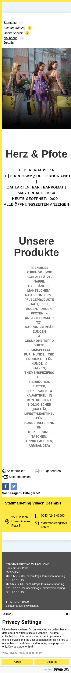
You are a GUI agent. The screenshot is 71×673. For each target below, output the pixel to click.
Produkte (34, 359)
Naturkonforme (39, 295)
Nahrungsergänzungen (39, 329)
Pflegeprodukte (39, 300)
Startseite (10, 22)
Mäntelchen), (39, 290)
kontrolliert (39, 400)
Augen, (32, 309)
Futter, (39, 386)
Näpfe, (39, 281)
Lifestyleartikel (39, 414)
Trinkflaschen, (39, 441)
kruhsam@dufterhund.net (42, 175)
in (50, 395)
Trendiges (39, 268)
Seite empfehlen (16, 477)
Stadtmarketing (15, 27)
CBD (51, 354)
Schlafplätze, (39, 277)
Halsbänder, (39, 286)
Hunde (37, 363)
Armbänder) (39, 445)
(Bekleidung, (39, 432)
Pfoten (37, 313)
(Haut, (33, 304)
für (27, 354)
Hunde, (39, 354)
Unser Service (13, 33)
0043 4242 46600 (53, 515)
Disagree (52, 661)
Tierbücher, (39, 382)
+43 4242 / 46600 (17, 601)
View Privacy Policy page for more (22, 652)
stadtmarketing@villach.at (23, 605)
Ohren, (47, 309)
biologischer (39, 404)
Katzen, (39, 368)
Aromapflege (39, 350)
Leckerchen (37, 391)
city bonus (10, 38)
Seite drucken (13, 471)
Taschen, (39, 436)
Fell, (45, 304)
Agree (17, 661)
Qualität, (39, 409)
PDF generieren (47, 471)
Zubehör (34, 272)
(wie (48, 272)
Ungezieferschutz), (39, 320)
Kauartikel (36, 395)
